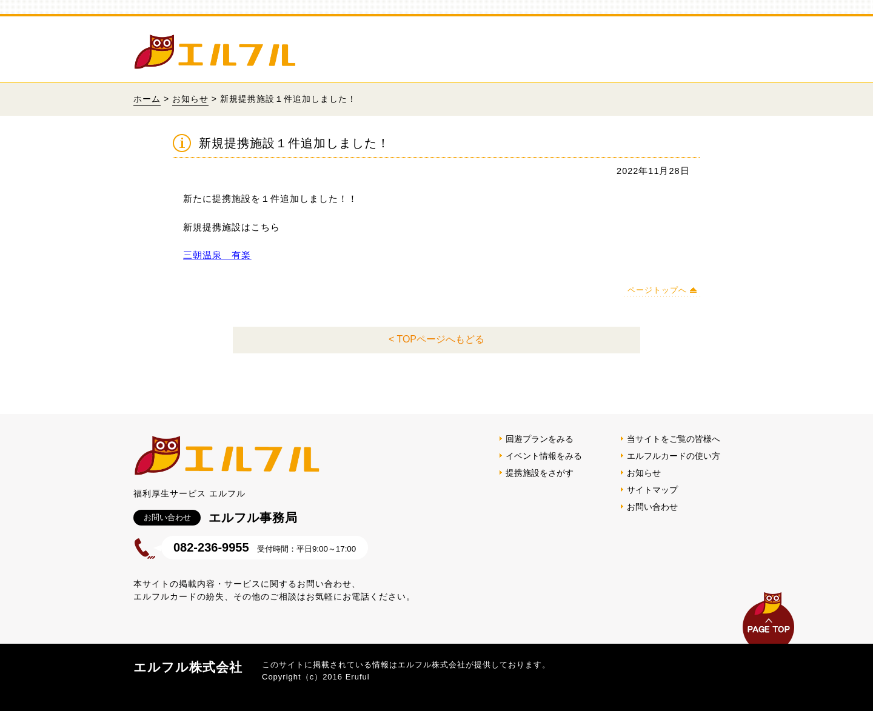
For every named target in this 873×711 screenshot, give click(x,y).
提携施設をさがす (540, 473)
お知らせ (190, 99)
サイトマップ (652, 490)
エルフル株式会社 (187, 667)
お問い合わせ (652, 507)
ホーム (147, 99)
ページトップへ (657, 290)
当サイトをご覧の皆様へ (673, 439)
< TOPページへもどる (436, 339)
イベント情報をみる (544, 456)
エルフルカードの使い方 (673, 456)
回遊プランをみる (540, 439)
